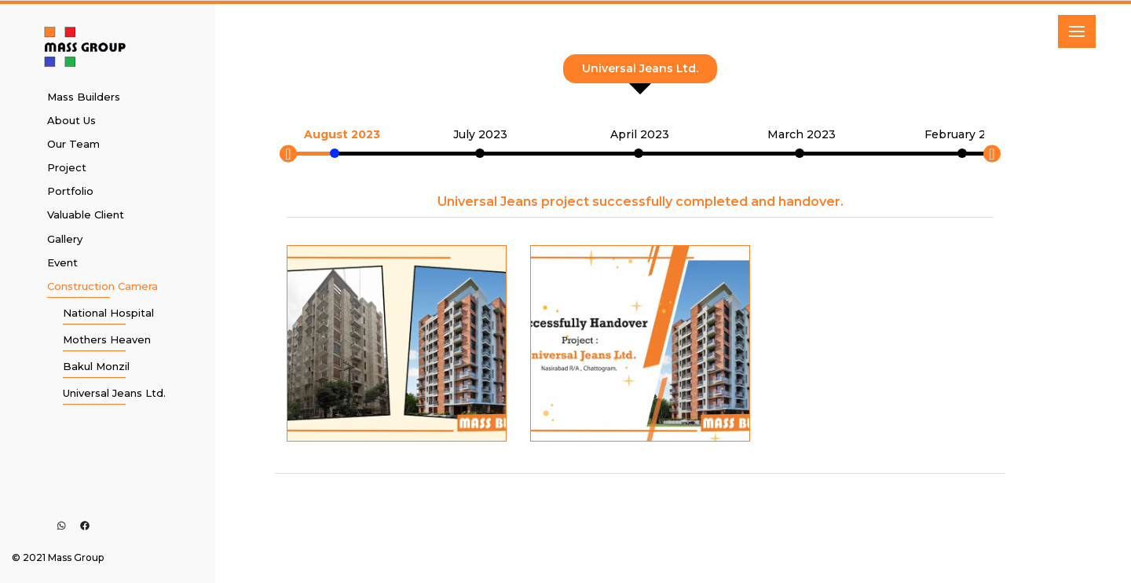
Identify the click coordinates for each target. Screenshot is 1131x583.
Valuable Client (85, 214)
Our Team (73, 144)
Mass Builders (83, 96)
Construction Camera (102, 286)
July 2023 (480, 134)
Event (62, 262)
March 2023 (801, 134)
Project (66, 167)
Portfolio (70, 191)
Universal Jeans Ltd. (114, 393)
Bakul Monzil (96, 366)
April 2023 (639, 134)
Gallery (64, 239)
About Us (71, 120)
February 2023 (966, 134)
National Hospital (108, 312)
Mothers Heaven (107, 339)
